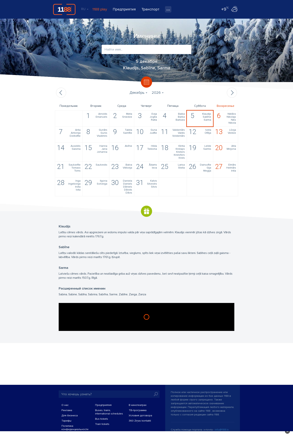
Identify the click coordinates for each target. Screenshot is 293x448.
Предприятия (124, 9)
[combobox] (146, 49)
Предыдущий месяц (61, 93)
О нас (65, 405)
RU (84, 9)
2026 (158, 92)
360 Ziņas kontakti (140, 420)
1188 (64, 9)
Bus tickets (101, 418)
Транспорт (150, 9)
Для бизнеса (69, 415)
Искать (156, 394)
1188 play (99, 9)
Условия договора (140, 415)
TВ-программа (137, 410)
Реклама (66, 410)
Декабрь (138, 92)
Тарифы (66, 420)
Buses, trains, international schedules (109, 412)
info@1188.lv (222, 429)
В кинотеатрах (137, 405)
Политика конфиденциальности (74, 427)
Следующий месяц (232, 93)
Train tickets (102, 424)
